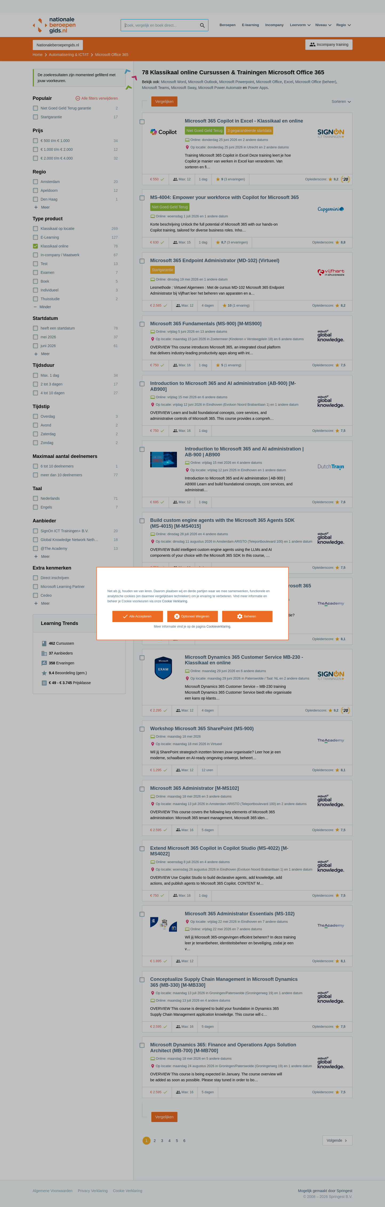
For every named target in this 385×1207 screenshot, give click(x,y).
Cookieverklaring (218, 627)
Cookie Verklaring (174, 601)
